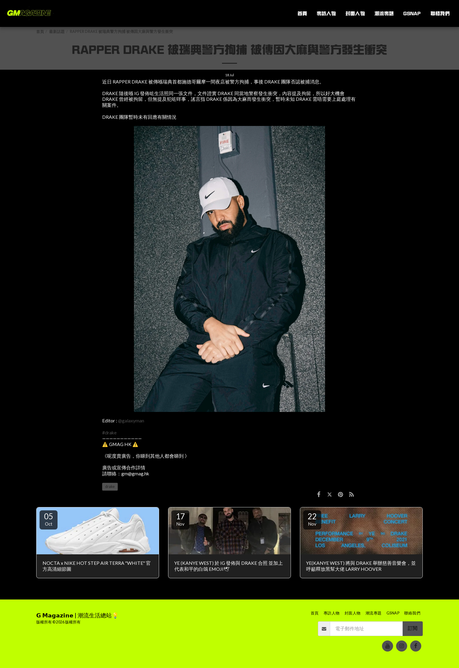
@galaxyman (131, 420)
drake (110, 486)
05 (49, 519)
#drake (109, 432)
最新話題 (57, 31)
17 (180, 519)
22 (312, 519)
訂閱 (412, 628)
